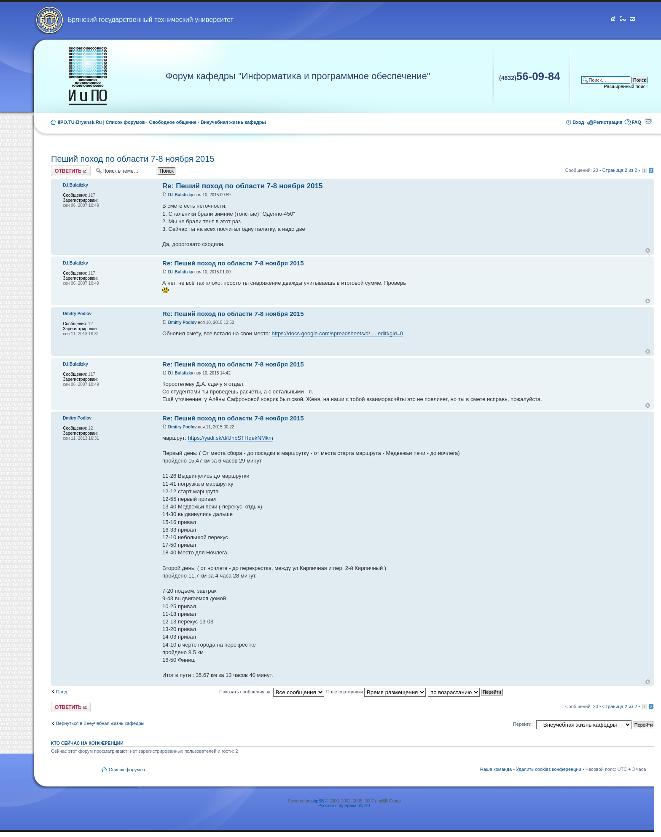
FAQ (636, 122)
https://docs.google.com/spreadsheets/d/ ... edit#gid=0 (337, 333)
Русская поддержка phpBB (344, 805)
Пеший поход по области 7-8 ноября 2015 (132, 158)
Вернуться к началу (647, 250)
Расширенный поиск (626, 86)
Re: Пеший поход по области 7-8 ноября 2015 (242, 186)
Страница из (619, 170)
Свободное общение (173, 122)
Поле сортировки (376, 691)
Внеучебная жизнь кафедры (233, 122)
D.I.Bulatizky (180, 195)
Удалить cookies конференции (548, 769)
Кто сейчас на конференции (87, 743)
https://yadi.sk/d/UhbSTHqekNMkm (230, 438)
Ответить (71, 171)
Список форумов (125, 122)
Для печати (648, 120)
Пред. (62, 691)
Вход (578, 122)
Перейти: (523, 724)
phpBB (317, 801)
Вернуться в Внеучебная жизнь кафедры (100, 723)
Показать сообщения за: (271, 691)
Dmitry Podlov (182, 322)
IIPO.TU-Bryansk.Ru (80, 122)
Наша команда (496, 769)
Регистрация (608, 122)
